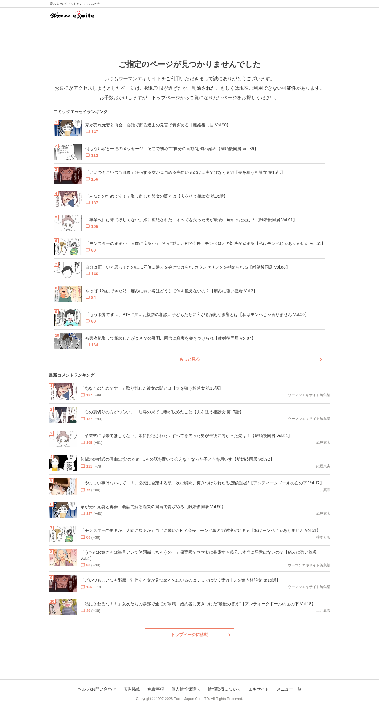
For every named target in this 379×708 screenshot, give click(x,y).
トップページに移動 (189, 634)
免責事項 (155, 689)
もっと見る (189, 359)
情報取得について (224, 689)
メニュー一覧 (289, 689)
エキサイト (258, 689)
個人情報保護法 (185, 689)
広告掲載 (131, 689)
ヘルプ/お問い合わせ (97, 689)
